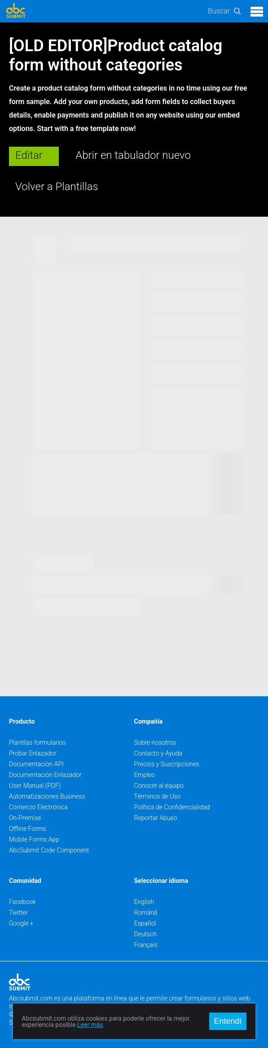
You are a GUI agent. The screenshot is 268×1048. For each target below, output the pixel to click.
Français (146, 944)
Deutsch (145, 934)
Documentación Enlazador (45, 774)
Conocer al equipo (159, 785)
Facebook (22, 901)
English (144, 901)
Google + (21, 923)
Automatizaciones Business (47, 796)
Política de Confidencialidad (172, 807)
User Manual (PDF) (35, 785)
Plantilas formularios (37, 742)
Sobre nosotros (155, 742)
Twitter (18, 912)
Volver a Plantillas (56, 186)
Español (145, 923)
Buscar (219, 11)
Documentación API (36, 764)
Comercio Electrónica (38, 807)
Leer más (90, 1024)
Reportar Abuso (155, 817)
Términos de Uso (157, 796)
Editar (29, 155)
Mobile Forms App (34, 839)
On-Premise (25, 817)
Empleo (144, 774)
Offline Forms (27, 828)
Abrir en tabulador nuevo (133, 155)
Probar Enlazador (32, 753)
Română (146, 912)
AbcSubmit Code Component (49, 850)
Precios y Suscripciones (166, 764)
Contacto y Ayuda (158, 753)
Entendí (228, 1021)
